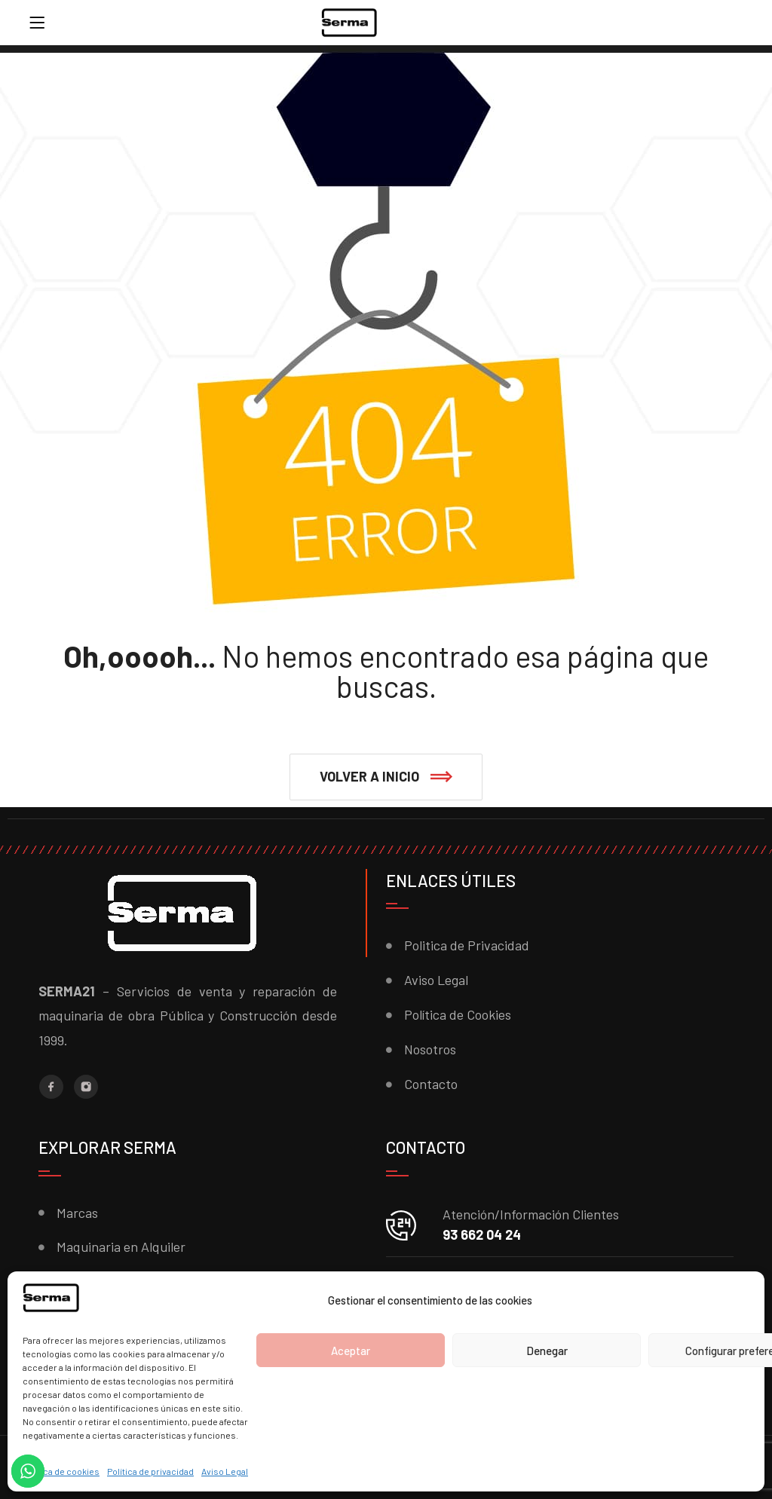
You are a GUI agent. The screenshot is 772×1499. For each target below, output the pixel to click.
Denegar (547, 1350)
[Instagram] (86, 1086)
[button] (386, 777)
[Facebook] (51, 1086)
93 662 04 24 (482, 1234)
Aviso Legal (224, 1471)
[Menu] (37, 22)
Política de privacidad (150, 1471)
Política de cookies (61, 1471)
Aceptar (350, 1350)
